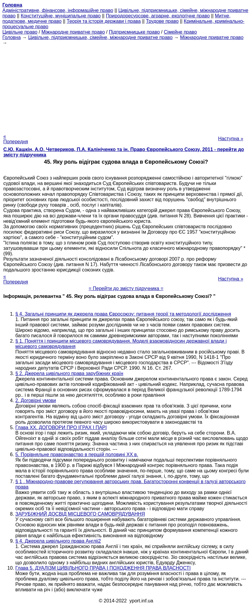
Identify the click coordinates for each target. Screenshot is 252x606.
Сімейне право (180, 32)
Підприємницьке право (134, 32)
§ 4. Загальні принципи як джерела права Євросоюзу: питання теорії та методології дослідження (123, 314)
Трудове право (162, 21)
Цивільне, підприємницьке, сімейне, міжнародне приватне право (100, 37)
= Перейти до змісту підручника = (126, 288)
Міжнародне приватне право (73, 32)
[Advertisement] (126, 88)
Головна (11, 37)
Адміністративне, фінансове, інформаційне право (57, 10)
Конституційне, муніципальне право (61, 15)
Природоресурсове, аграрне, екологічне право (158, 15)
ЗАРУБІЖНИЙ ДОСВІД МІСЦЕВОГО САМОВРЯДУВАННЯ (80, 514)
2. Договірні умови (35, 400)
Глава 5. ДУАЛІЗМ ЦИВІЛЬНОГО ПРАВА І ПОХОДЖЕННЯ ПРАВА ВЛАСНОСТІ (103, 568)
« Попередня (15, 139)
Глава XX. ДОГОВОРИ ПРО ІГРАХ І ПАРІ (61, 427)
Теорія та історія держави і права (104, 21)
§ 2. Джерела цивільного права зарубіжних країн (69, 373)
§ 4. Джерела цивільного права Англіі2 (58, 541)
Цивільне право (19, 32)
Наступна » (230, 138)
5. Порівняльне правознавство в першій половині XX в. (76, 454)
